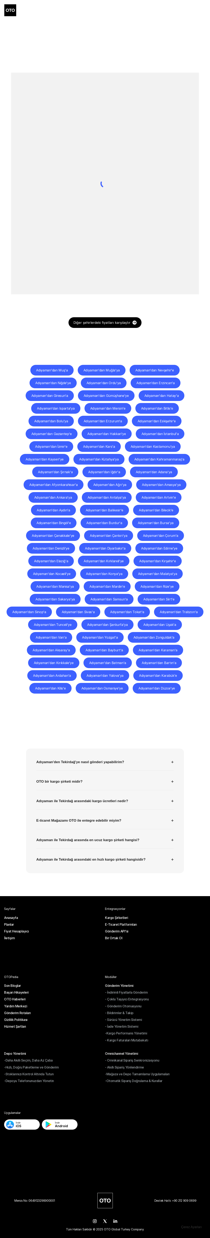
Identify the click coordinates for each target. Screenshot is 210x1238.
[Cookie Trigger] (191, 1227)
